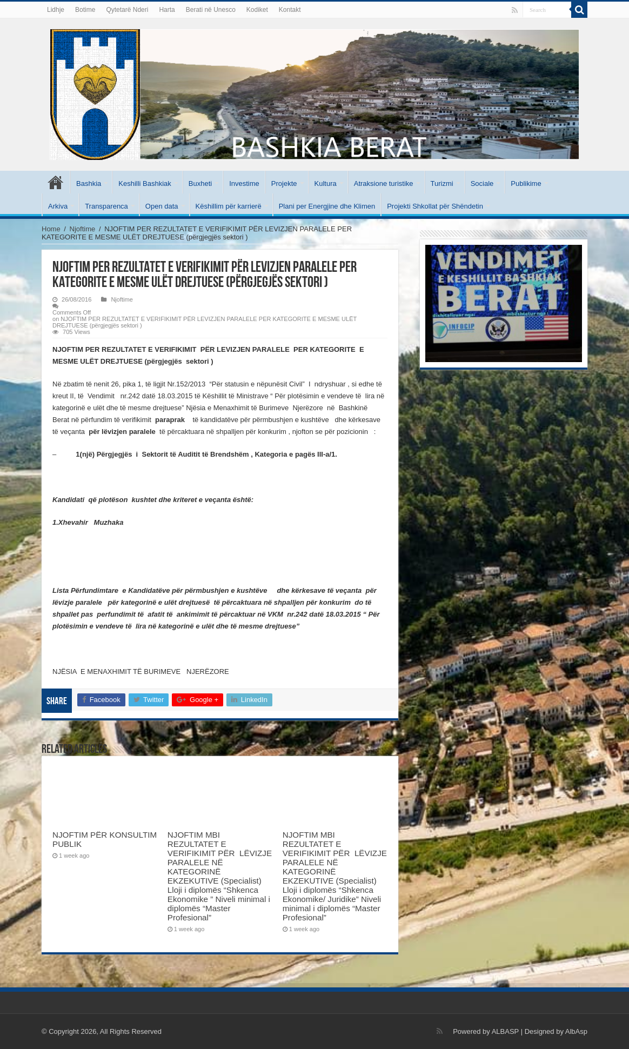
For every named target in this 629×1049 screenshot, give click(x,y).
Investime (244, 183)
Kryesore (56, 182)
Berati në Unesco (211, 10)
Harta (167, 10)
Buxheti (200, 183)
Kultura (325, 183)
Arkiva (58, 206)
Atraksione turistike (383, 183)
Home (51, 229)
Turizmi (442, 183)
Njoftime (83, 229)
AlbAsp (576, 1031)
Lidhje (55, 10)
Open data (161, 206)
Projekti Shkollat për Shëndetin (435, 206)
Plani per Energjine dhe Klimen (327, 206)
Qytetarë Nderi (127, 10)
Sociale (482, 183)
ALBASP (505, 1031)
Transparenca (106, 206)
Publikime (526, 183)
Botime (85, 10)
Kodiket (257, 10)
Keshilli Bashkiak (144, 183)
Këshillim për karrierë (229, 206)
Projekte (284, 183)
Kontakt (290, 10)
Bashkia (88, 183)
